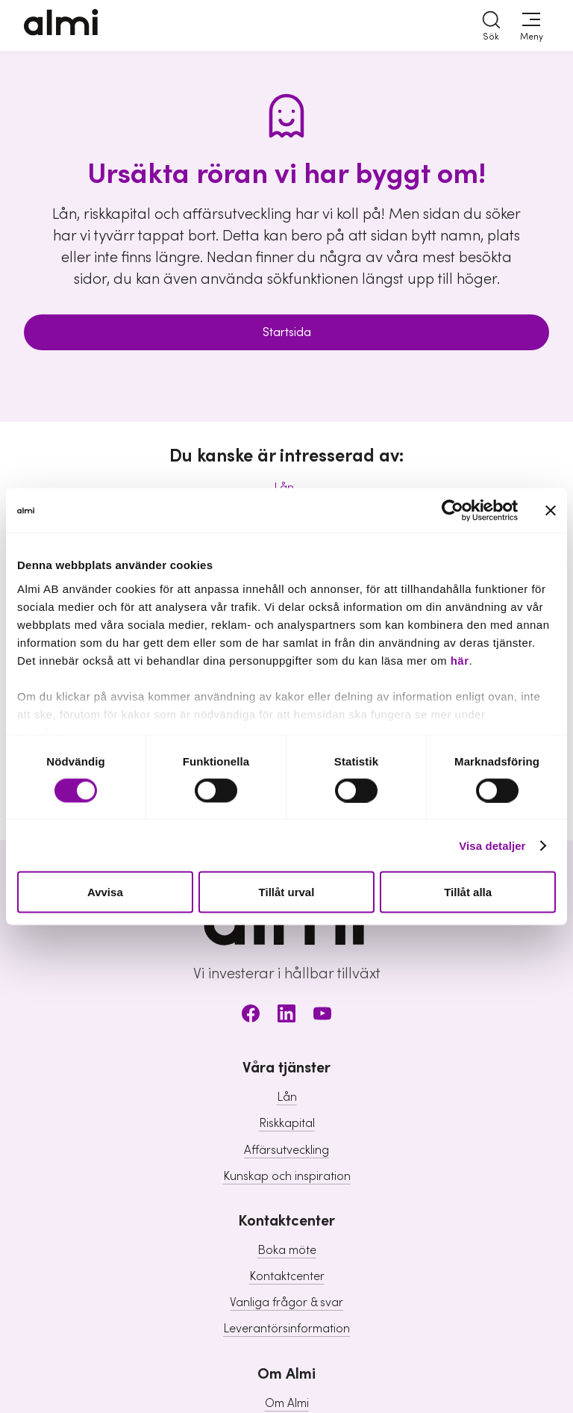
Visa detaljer (492, 845)
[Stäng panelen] (550, 511)
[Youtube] (322, 1016)
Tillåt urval (287, 892)
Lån (287, 1097)
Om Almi (287, 1403)
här (460, 659)
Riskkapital (287, 1123)
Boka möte (286, 1250)
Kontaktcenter (287, 1276)
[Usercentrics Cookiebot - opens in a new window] (452, 511)
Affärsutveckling (286, 1150)
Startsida (287, 332)
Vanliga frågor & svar (286, 1302)
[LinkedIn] (286, 1016)
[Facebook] (251, 1016)
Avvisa (105, 892)
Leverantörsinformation (286, 1328)
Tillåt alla (468, 892)
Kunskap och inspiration (287, 1176)
